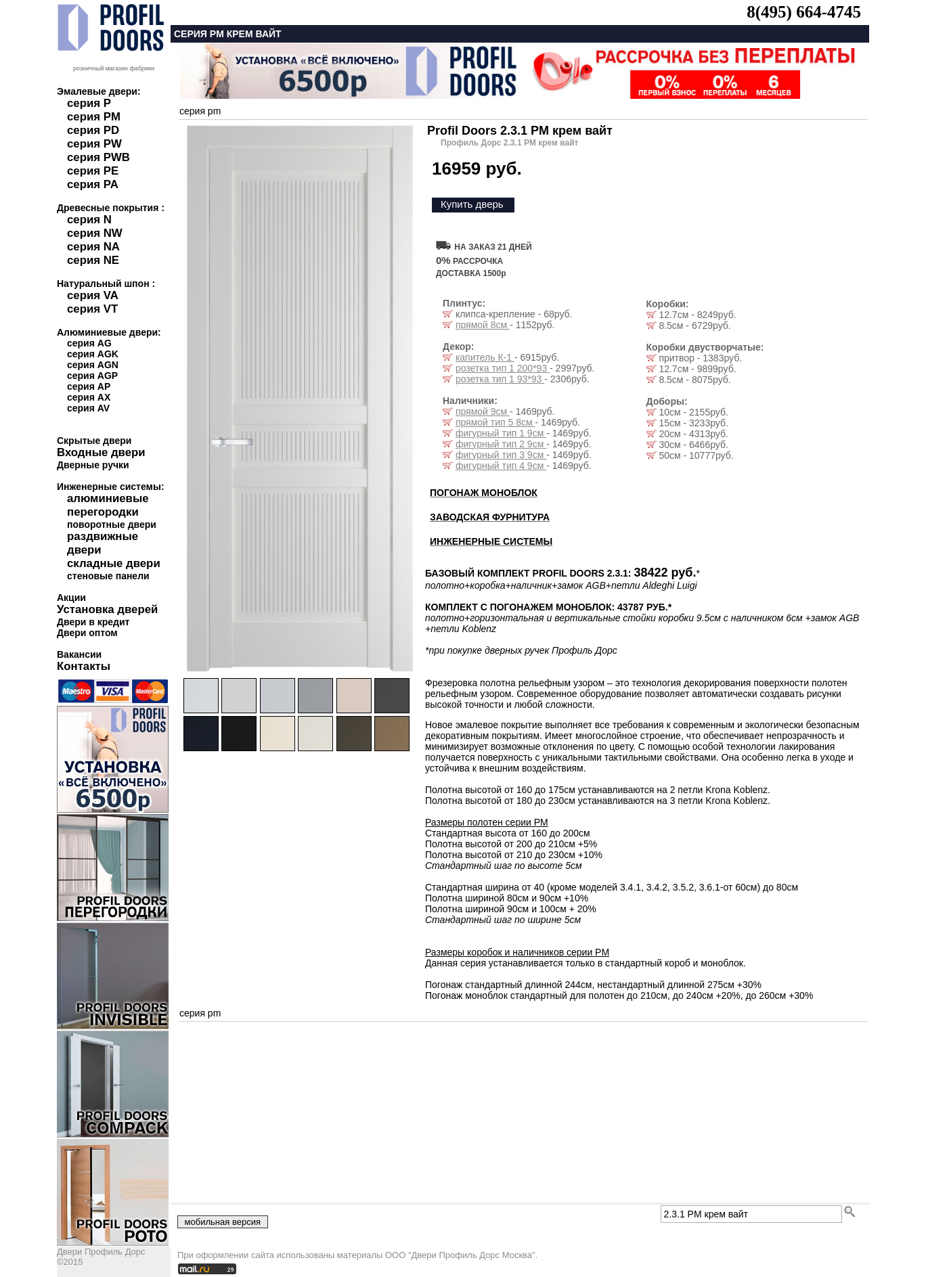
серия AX (88, 397)
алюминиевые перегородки (108, 505)
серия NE (93, 260)
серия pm (200, 111)
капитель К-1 (485, 357)
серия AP (88, 386)
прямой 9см (483, 411)
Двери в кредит (93, 622)
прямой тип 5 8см (495, 422)
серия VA (92, 295)
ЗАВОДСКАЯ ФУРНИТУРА (490, 517)
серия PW (94, 143)
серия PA (92, 184)
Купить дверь (472, 204)
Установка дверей (107, 609)
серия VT (92, 309)
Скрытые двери (94, 440)
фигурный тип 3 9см (501, 454)
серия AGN (92, 364)
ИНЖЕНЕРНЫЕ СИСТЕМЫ (491, 541)
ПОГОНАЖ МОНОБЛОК (483, 492)
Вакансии (79, 654)
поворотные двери (111, 524)
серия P (89, 103)
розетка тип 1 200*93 (503, 368)
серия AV (88, 408)
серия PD (93, 130)
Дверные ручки (93, 465)
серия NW (95, 233)
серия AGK (92, 354)
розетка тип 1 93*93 (500, 379)
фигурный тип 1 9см (501, 433)
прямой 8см (483, 324)
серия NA (93, 246)
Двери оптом (87, 632)
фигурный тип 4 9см (501, 465)
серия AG (89, 343)
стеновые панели (108, 575)
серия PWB (98, 157)
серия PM (93, 116)
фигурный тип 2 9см (501, 444)
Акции (71, 597)
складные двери (113, 563)
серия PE (92, 170)
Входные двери (101, 452)
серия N (89, 219)
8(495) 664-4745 (804, 12)
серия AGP (92, 375)
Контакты (83, 666)
